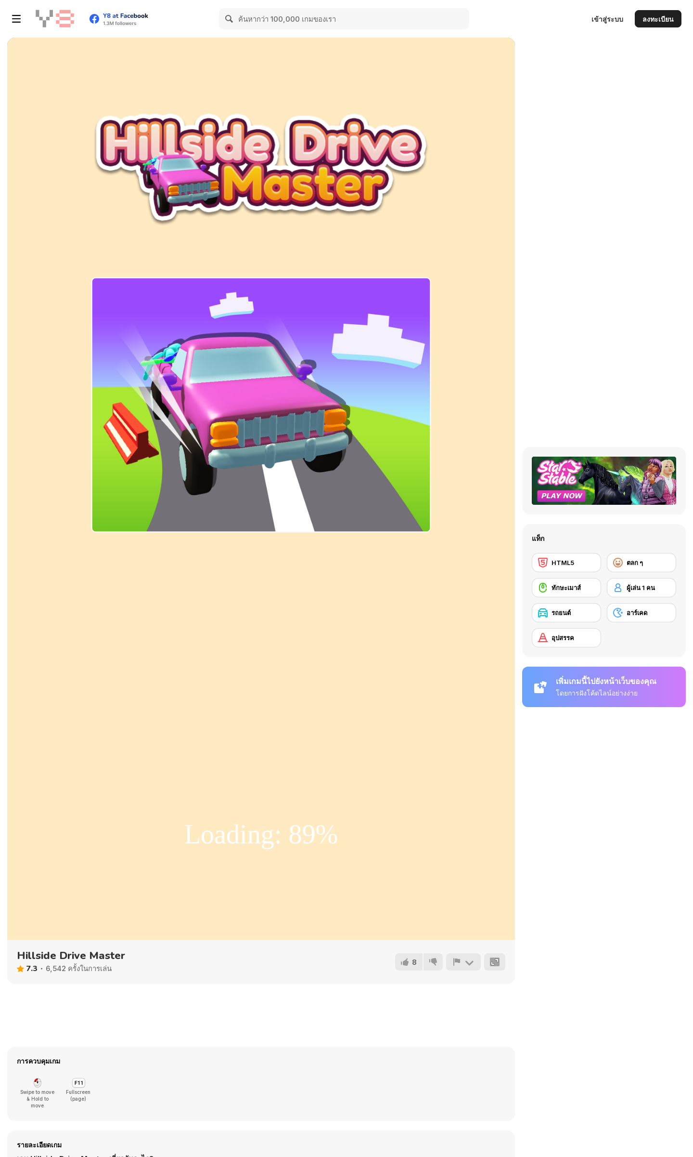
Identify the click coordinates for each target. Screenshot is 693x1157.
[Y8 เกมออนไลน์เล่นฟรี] (55, 18)
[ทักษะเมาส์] (566, 587)
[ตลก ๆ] (641, 562)
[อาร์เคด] (641, 612)
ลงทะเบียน (658, 19)
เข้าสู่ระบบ (607, 19)
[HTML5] (566, 562)
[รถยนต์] (566, 612)
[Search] (229, 18)
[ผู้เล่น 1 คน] (641, 587)
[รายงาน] (463, 962)
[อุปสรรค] (566, 637)
